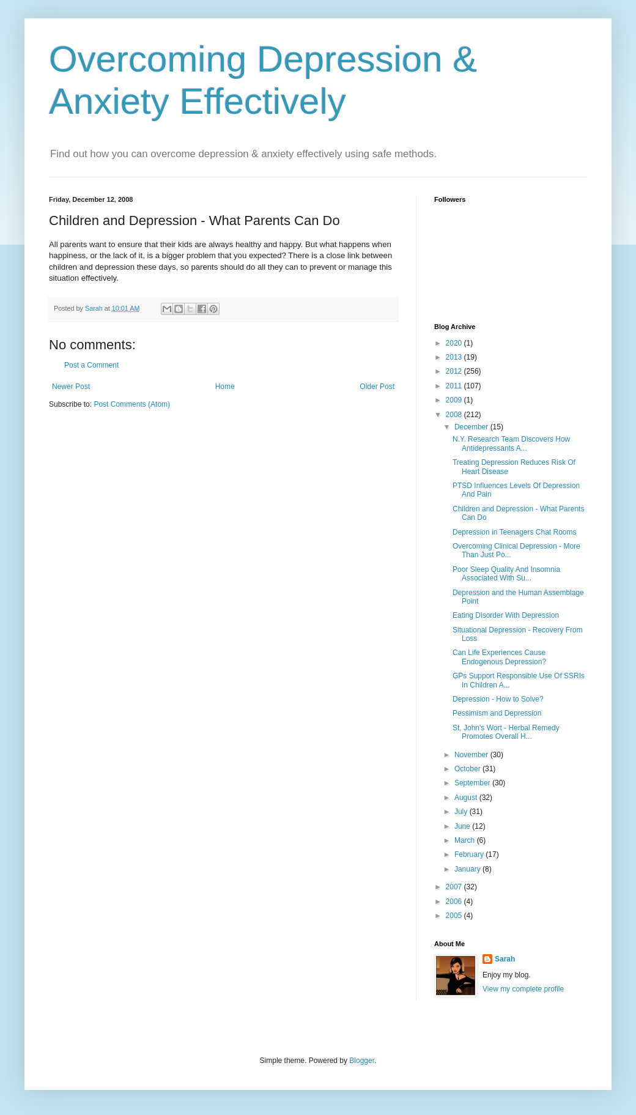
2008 (455, 414)
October (468, 769)
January (468, 869)
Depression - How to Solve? (498, 699)
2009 (455, 400)
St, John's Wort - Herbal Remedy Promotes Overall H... (506, 732)
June (463, 826)
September (473, 783)
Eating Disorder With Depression (506, 615)
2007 (455, 887)
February (470, 854)
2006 (455, 901)
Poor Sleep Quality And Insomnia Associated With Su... (506, 573)
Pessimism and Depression (497, 713)
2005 (455, 915)
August (466, 797)
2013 (455, 357)
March (465, 840)
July (462, 811)
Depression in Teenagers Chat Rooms (515, 532)
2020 (455, 343)
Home (225, 386)
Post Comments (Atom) (132, 404)
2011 (455, 386)
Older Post (377, 386)
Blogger (361, 1060)
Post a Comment (91, 365)
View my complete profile (523, 989)
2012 (455, 371)
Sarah (505, 959)
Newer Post (71, 386)
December (472, 427)
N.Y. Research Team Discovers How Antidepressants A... (511, 443)
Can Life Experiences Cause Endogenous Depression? (499, 656)
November (472, 754)
